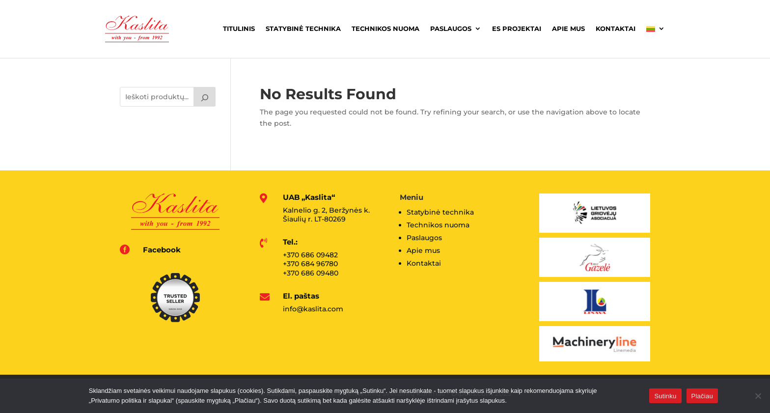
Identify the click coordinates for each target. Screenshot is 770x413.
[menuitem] (655, 29)
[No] (758, 396)
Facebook (162, 249)
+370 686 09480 (310, 273)
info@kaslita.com (313, 308)
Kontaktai (615, 28)
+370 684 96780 (310, 263)
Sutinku (665, 396)
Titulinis (239, 28)
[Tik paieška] (204, 97)
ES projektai (516, 28)
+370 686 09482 (310, 254)
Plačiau (702, 396)
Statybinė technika (303, 28)
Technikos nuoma (385, 28)
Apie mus (568, 28)
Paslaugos (450, 28)
